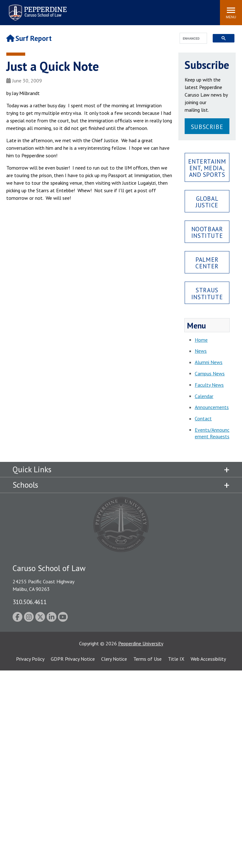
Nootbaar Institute (207, 232)
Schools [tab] (25, 485)
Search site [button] (129, 9)
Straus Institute (207, 293)
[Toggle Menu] (231, 12)
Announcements (212, 407)
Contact (203, 418)
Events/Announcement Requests (212, 433)
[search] (191, 39)
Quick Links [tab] (32, 469)
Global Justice (207, 201)
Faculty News (209, 385)
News (201, 351)
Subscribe (207, 127)
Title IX (176, 659)
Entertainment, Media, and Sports (207, 167)
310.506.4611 (30, 602)
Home (201, 340)
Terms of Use (147, 659)
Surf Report (29, 38)
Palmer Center (206, 262)
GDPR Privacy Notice (73, 659)
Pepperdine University (140, 643)
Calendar (204, 396)
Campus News (210, 373)
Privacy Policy (30, 659)
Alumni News (208, 362)
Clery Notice (114, 659)
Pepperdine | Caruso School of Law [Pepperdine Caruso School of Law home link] (37, 8)
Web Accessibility (208, 659)
